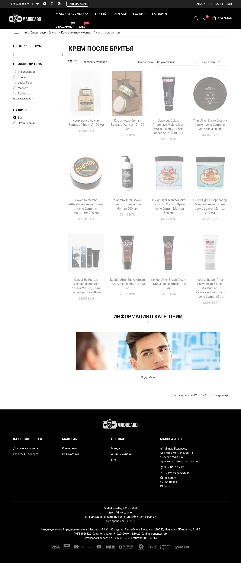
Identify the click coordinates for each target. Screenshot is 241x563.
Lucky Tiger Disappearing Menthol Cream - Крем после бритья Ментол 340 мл (210, 206)
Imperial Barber (25, 71)
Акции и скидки (121, 454)
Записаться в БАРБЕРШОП (213, 3)
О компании (69, 448)
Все (18, 117)
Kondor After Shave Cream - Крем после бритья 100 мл (168, 284)
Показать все (23, 98)
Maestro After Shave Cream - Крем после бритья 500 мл (127, 204)
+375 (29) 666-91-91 (22, 3)
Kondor (20, 77)
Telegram (168, 477)
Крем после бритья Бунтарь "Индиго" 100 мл (86, 122)
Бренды (116, 448)
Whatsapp (168, 482)
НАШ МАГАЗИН (77, 3)
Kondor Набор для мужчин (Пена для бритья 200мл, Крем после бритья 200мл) (86, 286)
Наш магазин (70, 454)
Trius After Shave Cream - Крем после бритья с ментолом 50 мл (210, 125)
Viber (165, 486)
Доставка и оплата (25, 448)
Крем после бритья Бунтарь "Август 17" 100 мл (127, 125)
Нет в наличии (24, 123)
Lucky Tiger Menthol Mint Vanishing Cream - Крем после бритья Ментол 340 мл (168, 206)
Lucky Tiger (22, 82)
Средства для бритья (44, 32)
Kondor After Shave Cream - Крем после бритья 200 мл (127, 284)
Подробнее (148, 377)
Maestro (20, 88)
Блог (114, 459)
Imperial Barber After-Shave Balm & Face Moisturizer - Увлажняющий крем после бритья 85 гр (210, 288)
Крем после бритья (108, 32)
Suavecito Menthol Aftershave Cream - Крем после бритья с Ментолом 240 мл (86, 206)
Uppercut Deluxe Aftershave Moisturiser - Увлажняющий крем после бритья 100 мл (169, 127)
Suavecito (21, 93)
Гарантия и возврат (25, 454)
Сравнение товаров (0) (96, 62)
